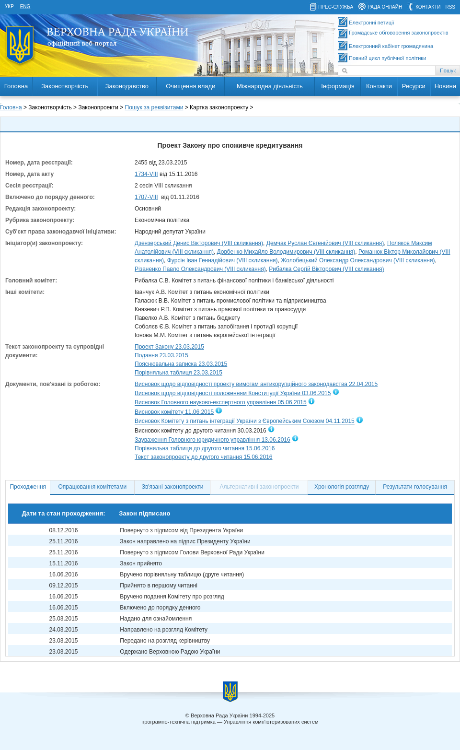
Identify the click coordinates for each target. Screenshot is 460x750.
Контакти (379, 86)
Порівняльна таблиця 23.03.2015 (178, 372)
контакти (427, 7)
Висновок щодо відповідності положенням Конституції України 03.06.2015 (233, 393)
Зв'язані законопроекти (173, 486)
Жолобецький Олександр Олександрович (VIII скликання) (358, 260)
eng (25, 6)
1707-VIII (146, 197)
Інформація (338, 86)
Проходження (28, 486)
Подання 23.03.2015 (161, 355)
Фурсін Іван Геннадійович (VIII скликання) (222, 260)
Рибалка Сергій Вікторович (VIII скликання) (326, 269)
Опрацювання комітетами (92, 486)
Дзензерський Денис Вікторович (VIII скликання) (199, 243)
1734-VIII (146, 174)
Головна (16, 86)
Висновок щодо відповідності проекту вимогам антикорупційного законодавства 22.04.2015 (256, 384)
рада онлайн (385, 7)
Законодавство (127, 86)
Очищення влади (190, 86)
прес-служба (335, 7)
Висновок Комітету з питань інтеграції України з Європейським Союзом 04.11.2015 (245, 421)
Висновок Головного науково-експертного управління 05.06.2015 (221, 402)
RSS (450, 7)
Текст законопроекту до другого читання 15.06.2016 (204, 457)
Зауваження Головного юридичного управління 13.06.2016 (212, 439)
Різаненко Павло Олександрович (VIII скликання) (200, 269)
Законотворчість (64, 86)
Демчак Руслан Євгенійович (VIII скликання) (325, 243)
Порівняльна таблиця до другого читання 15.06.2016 (205, 448)
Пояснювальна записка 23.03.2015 (181, 364)
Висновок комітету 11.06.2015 (174, 412)
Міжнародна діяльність (270, 86)
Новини (445, 86)
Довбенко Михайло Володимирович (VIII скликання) (286, 251)
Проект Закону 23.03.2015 (169, 346)
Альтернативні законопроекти (259, 486)
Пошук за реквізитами (154, 107)
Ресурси (414, 86)
